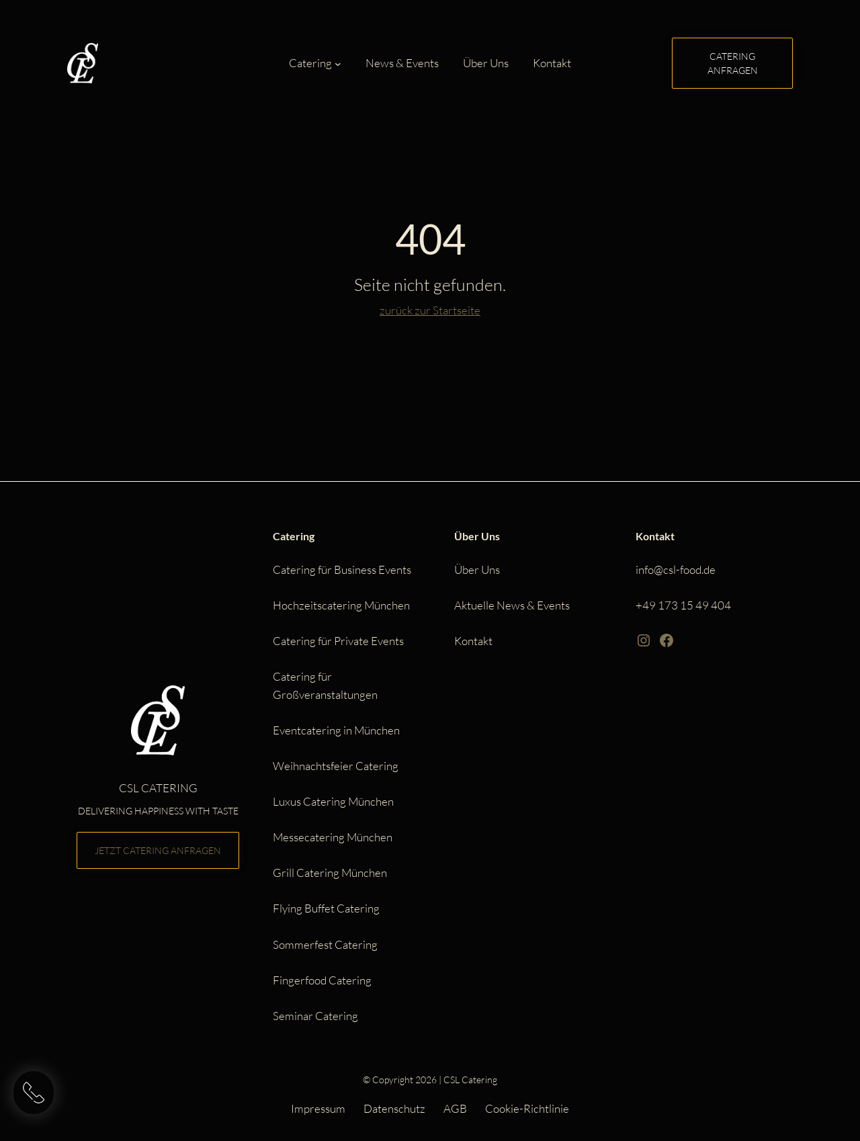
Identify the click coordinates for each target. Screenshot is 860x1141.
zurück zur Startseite (430, 310)
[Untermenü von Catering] (338, 63)
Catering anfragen (732, 63)
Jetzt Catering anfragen (158, 850)
